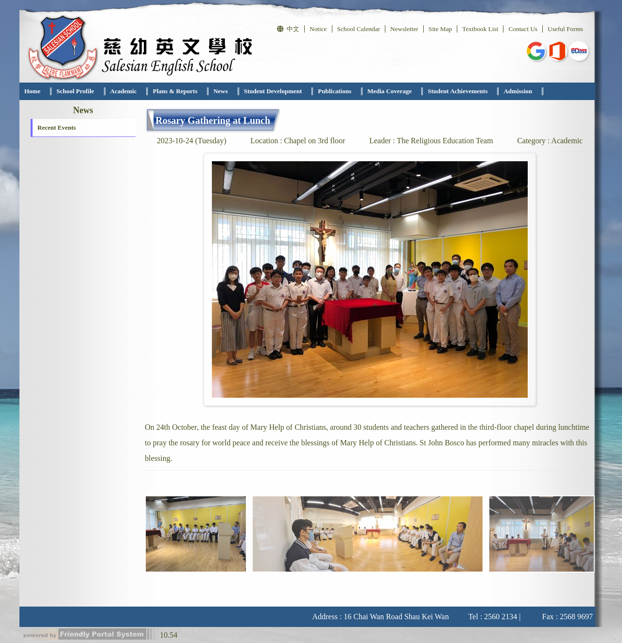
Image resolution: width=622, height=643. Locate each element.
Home (32, 91)
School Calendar (358, 29)
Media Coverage (389, 91)
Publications (334, 91)
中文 (288, 29)
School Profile (75, 91)
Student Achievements (457, 91)
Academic (123, 91)
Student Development (273, 91)
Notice (318, 29)
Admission (517, 91)
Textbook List (480, 29)
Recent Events (56, 127)
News (220, 91)
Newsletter (404, 29)
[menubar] (281, 91)
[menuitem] (35, 91)
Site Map (440, 29)
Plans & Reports (175, 91)
